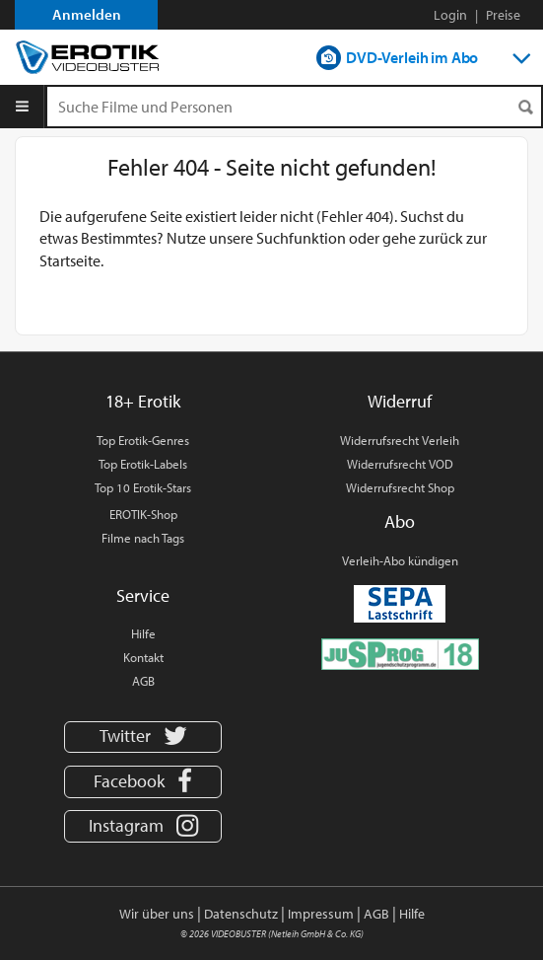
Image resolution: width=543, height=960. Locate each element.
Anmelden (86, 14)
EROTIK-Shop (143, 514)
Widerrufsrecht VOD (400, 464)
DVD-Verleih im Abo (412, 57)
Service (143, 595)
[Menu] (22, 106)
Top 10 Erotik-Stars (143, 487)
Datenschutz (241, 914)
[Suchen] (525, 107)
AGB (143, 681)
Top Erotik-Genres (143, 440)
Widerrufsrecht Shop (400, 487)
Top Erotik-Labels (143, 464)
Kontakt (143, 657)
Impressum (321, 914)
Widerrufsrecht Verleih (399, 440)
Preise (503, 15)
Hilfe (143, 633)
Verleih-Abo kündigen (400, 560)
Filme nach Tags (143, 538)
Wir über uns (156, 914)
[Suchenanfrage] (294, 106)
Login (450, 15)
